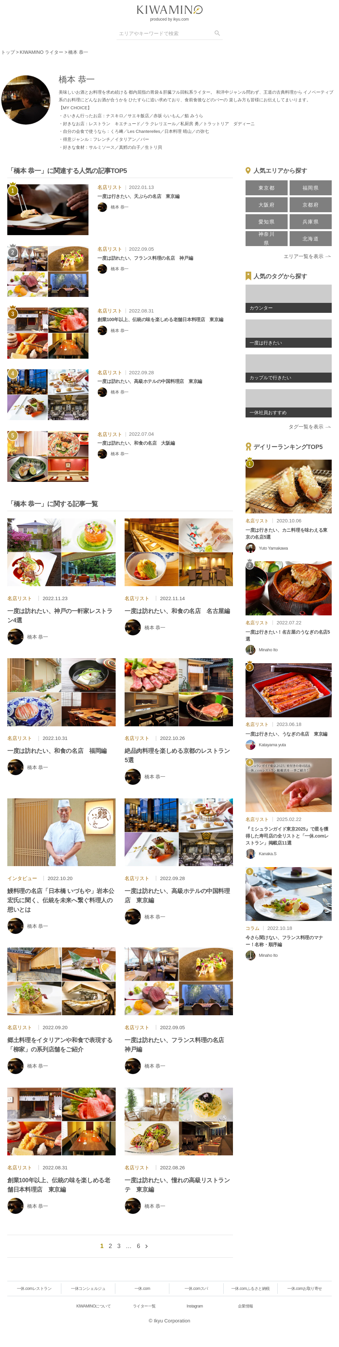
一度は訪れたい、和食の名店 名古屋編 (177, 611)
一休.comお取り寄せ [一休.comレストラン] (304, 1288)
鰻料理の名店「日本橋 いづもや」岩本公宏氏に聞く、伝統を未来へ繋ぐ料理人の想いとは (60, 900)
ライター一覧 (144, 1306)
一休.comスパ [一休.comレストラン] (196, 1288)
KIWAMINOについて (94, 1306)
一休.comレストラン (34, 1288)
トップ (8, 52)
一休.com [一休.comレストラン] (142, 1288)
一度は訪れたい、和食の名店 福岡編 (57, 751)
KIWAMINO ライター (42, 52)
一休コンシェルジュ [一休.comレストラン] (88, 1288)
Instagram (195, 1306)
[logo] (170, 9)
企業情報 (245, 1306)
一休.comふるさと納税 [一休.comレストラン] (250, 1288)
